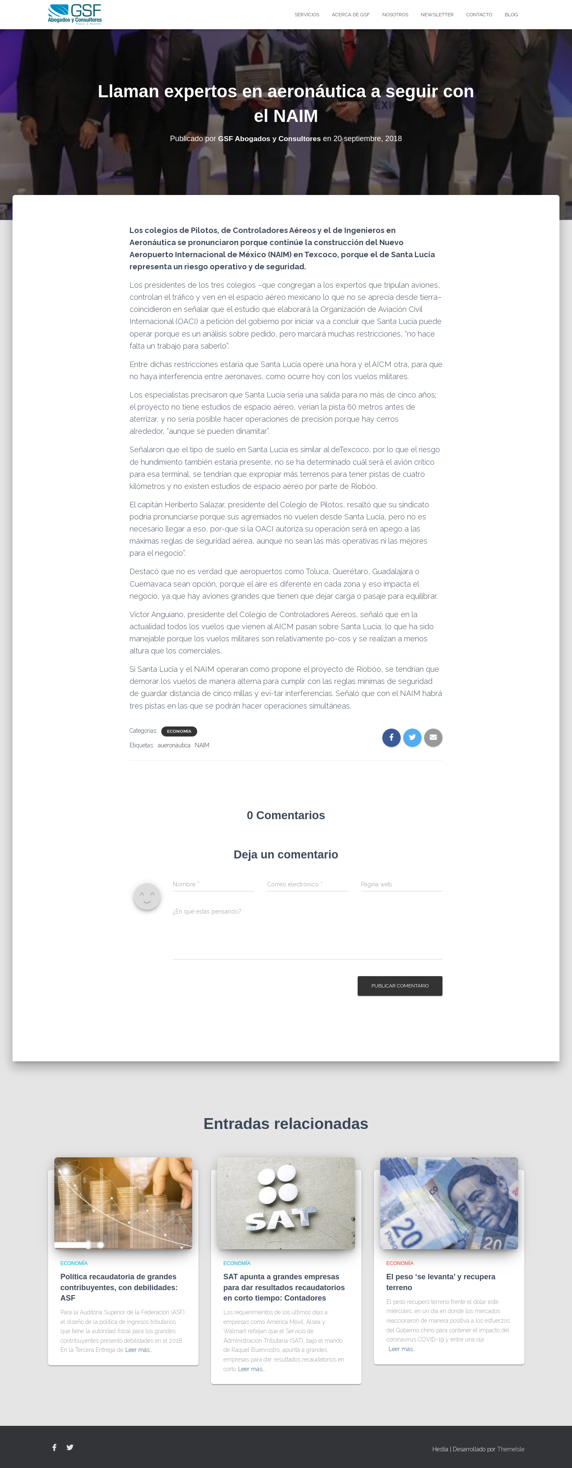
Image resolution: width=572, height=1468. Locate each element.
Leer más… (139, 1350)
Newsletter (437, 15)
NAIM (202, 745)
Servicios (307, 15)
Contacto (479, 15)
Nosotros (395, 15)
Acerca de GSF (351, 15)
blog (511, 15)
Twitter (69, 1448)
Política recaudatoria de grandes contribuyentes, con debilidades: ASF (119, 1287)
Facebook (54, 1448)
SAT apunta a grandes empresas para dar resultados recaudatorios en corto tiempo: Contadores (284, 1287)
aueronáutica (174, 745)
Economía (179, 731)
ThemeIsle (510, 1449)
